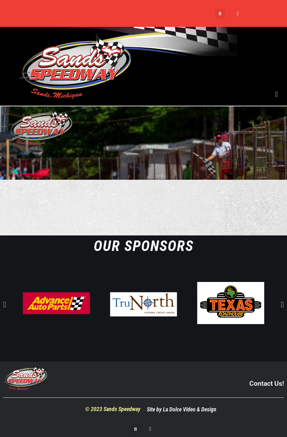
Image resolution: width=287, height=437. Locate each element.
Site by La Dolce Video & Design (181, 409)
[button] (220, 13)
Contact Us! (266, 383)
